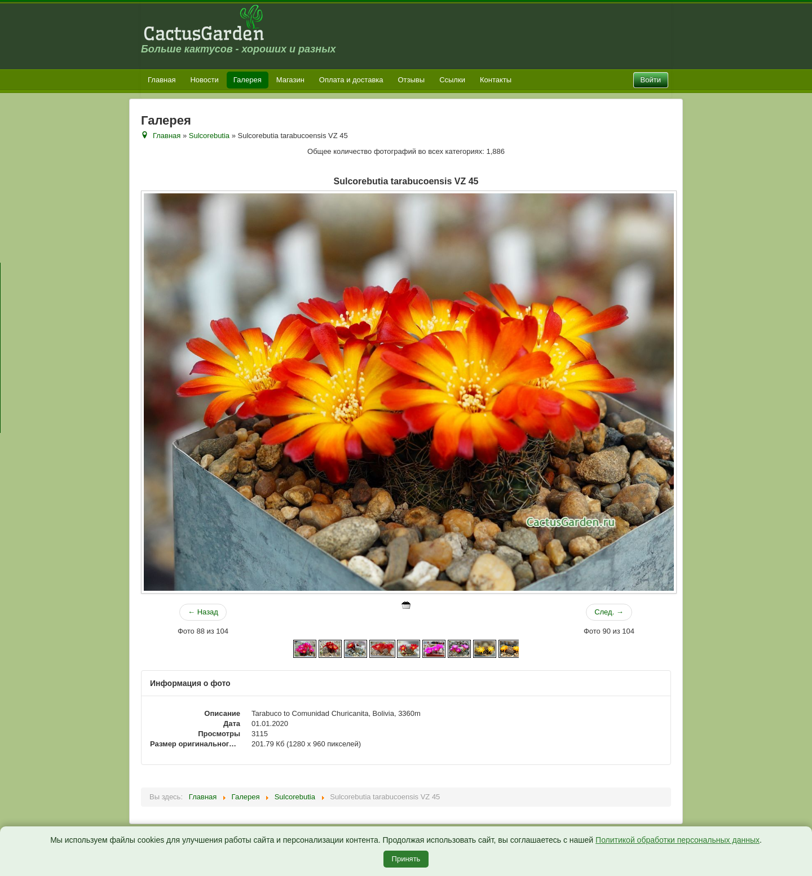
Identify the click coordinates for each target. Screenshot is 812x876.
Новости (204, 80)
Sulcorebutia (209, 135)
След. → (609, 612)
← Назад (203, 612)
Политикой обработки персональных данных (677, 839)
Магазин (290, 80)
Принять (406, 859)
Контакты (495, 80)
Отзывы (411, 80)
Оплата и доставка (351, 80)
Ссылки (452, 80)
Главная (161, 80)
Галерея (247, 80)
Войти (651, 80)
